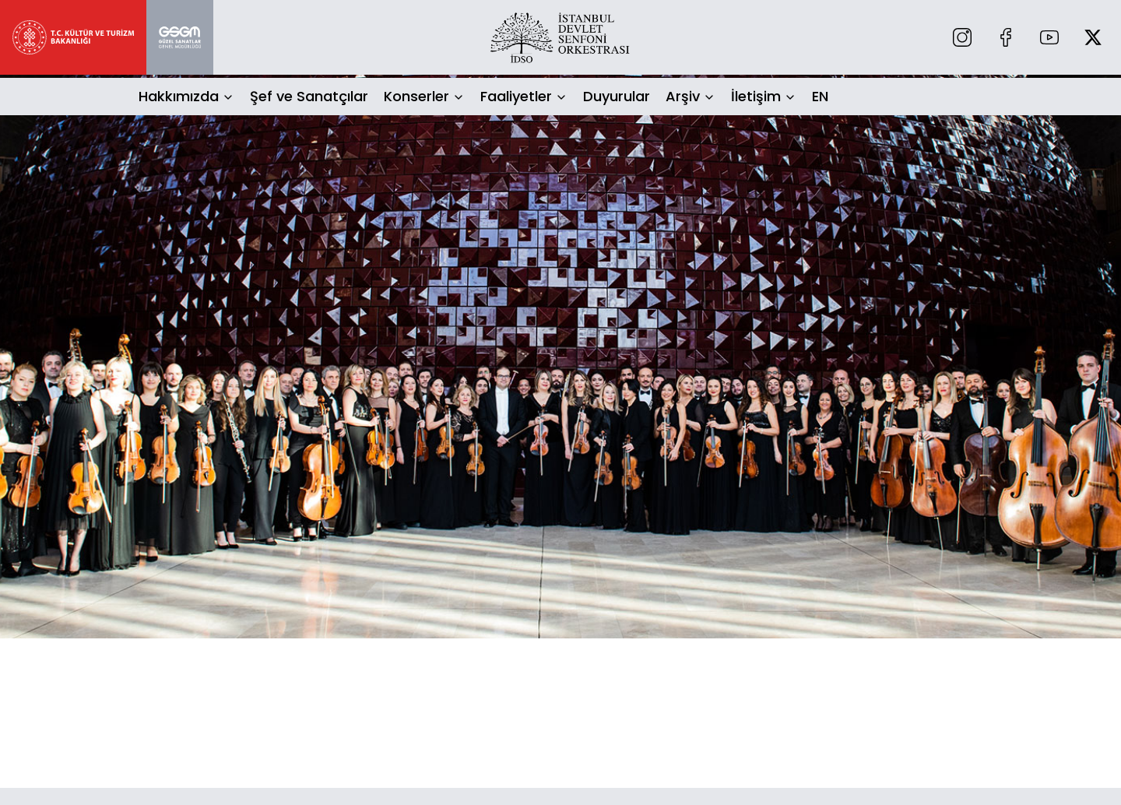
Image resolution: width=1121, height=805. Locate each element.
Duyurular (616, 96)
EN (820, 96)
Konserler (416, 96)
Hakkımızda (179, 96)
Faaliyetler (516, 96)
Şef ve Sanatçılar (309, 96)
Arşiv (683, 96)
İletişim (756, 96)
